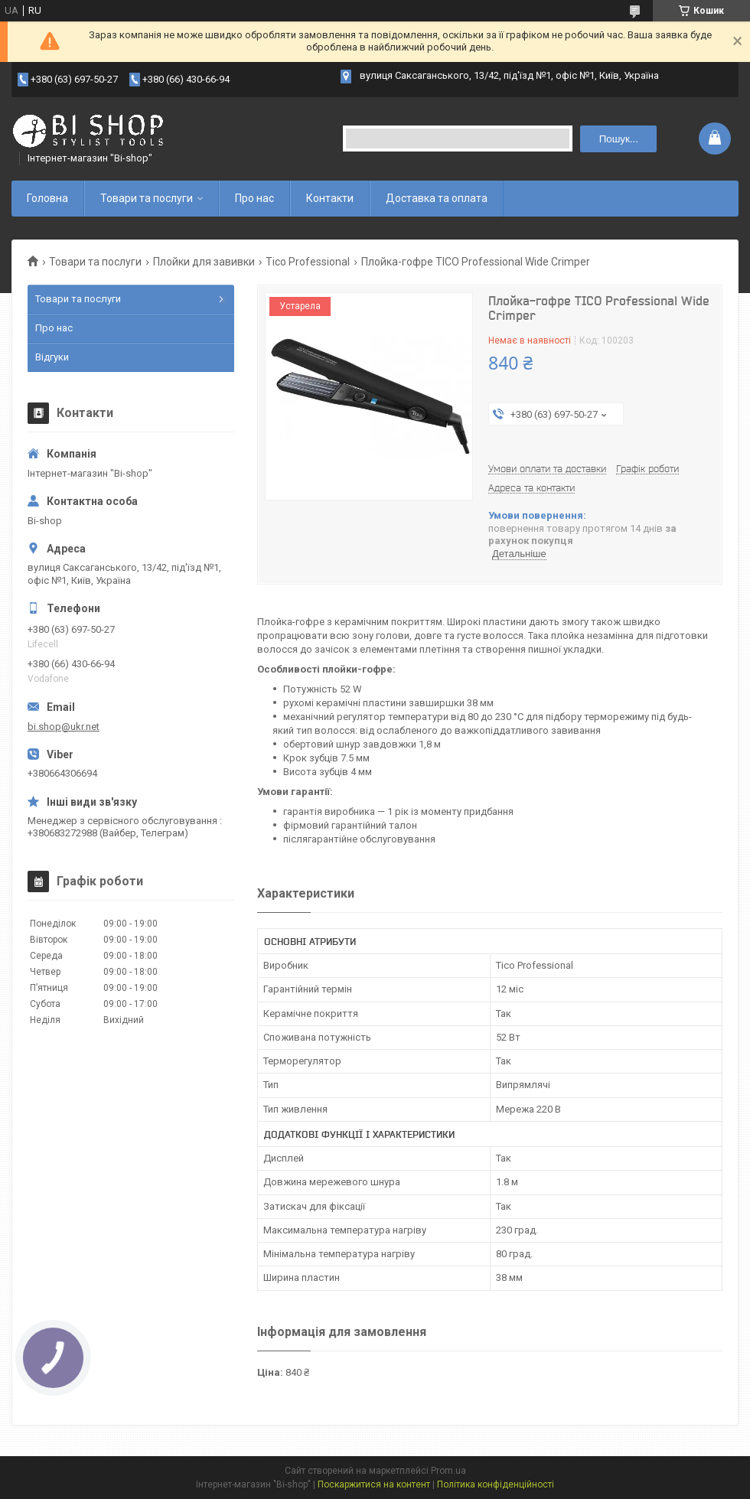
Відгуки (52, 357)
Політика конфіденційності (495, 1484)
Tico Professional (308, 262)
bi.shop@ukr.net (63, 726)
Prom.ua (448, 1470)
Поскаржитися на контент (374, 1484)
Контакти (330, 198)
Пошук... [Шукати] (618, 139)
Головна (47, 198)
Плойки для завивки (204, 262)
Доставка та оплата (437, 198)
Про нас (254, 198)
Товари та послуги (146, 198)
